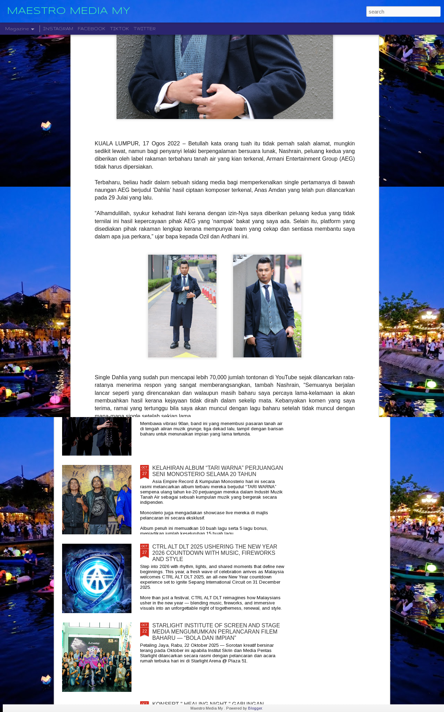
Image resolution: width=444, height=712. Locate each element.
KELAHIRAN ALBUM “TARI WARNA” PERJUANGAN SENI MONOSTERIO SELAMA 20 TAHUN (217, 471)
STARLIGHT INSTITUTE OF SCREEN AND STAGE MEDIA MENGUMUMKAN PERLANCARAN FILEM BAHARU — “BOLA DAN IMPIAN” (216, 631)
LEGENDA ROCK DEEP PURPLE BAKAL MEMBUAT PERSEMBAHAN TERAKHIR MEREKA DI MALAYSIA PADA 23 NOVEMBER (218, 316)
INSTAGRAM (58, 28)
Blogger (255, 708)
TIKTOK (119, 28)
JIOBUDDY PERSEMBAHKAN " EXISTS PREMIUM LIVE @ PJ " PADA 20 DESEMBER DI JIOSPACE (101, 267)
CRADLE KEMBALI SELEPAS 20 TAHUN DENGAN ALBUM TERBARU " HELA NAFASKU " (216, 392)
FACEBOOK (91, 28)
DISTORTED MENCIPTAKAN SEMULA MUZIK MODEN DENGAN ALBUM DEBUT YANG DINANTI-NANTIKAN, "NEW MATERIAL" (266, 270)
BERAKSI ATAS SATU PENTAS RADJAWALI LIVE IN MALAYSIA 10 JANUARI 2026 (348, 261)
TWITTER (145, 28)
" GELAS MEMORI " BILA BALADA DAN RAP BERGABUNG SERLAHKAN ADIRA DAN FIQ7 (182, 264)
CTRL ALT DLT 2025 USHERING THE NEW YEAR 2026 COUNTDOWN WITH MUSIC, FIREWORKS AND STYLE (214, 553)
